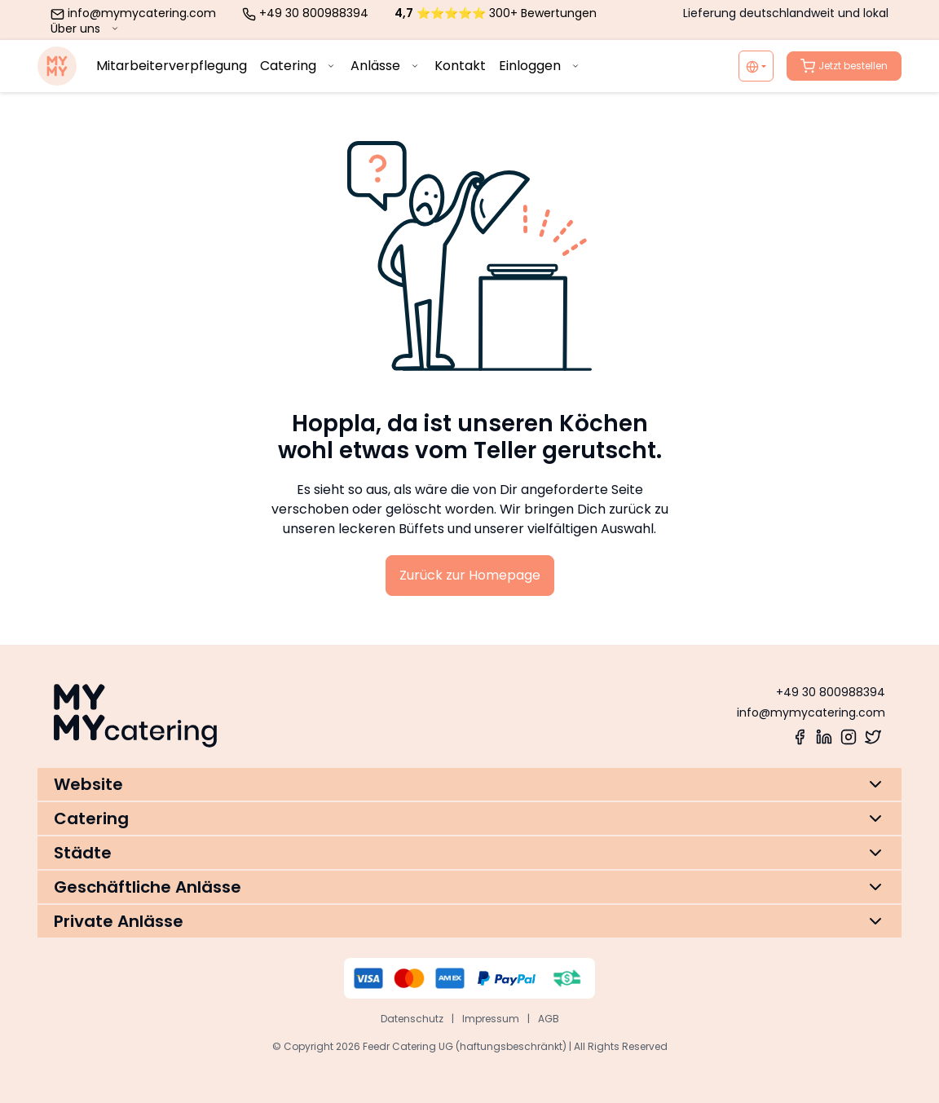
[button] (469, 784)
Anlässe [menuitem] (385, 65)
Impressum (490, 1019)
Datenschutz (412, 1019)
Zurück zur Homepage (469, 575)
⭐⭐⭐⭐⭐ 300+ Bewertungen (496, 13)
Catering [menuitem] (298, 65)
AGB (548, 1019)
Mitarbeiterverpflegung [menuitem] (171, 65)
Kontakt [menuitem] (460, 65)
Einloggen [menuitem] (540, 65)
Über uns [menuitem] (86, 28)
